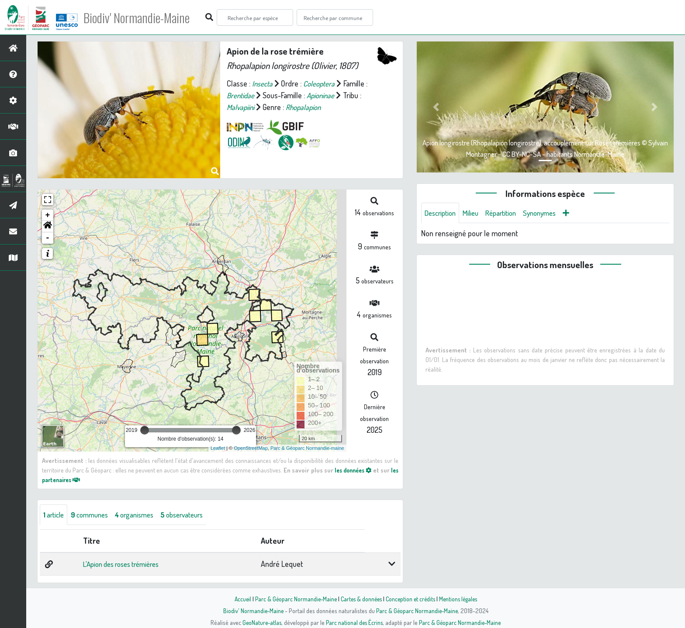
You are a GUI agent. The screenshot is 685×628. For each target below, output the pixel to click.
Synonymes (550, 213)
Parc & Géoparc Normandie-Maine (293, 599)
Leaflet (218, 448)
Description (442, 213)
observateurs (194, 515)
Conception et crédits (411, 599)
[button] (47, 226)
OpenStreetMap (251, 448)
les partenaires (68, 479)
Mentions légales (461, 599)
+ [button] (47, 215)
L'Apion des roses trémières (124, 564)
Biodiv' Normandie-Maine (143, 17)
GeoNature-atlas (260, 622)
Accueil (238, 599)
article (54, 515)
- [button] (47, 238)
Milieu (475, 213)
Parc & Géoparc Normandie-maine (307, 448)
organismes (142, 515)
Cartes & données (360, 599)
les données (359, 470)
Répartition (508, 213)
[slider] (144, 430)
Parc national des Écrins (354, 622)
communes (93, 515)
